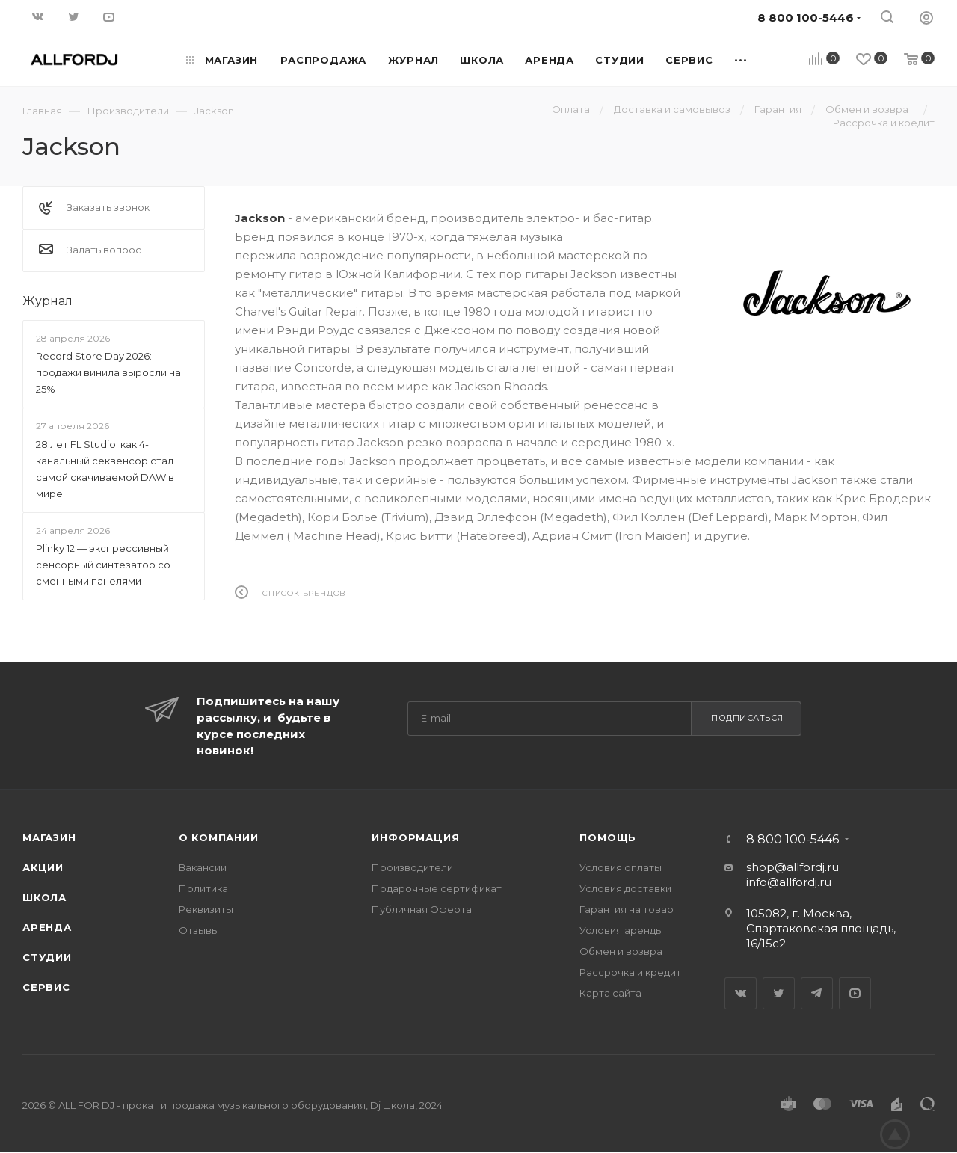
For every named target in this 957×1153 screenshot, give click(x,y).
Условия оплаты (620, 867)
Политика (203, 888)
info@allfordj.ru (788, 882)
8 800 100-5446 (792, 840)
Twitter (779, 993)
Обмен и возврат (623, 951)
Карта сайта (610, 993)
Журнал (47, 301)
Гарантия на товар (626, 909)
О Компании (219, 837)
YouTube (855, 993)
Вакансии (203, 867)
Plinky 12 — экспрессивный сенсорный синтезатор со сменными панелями (103, 564)
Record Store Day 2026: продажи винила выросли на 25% (108, 372)
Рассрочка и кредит (630, 972)
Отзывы (199, 930)
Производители (412, 867)
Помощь (607, 837)
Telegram (817, 993)
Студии (47, 957)
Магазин (49, 837)
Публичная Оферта (422, 909)
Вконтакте (740, 993)
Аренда (47, 927)
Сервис (46, 987)
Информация (415, 837)
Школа (44, 897)
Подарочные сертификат (437, 888)
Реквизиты (206, 909)
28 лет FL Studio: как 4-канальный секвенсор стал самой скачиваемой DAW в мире (105, 468)
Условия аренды (621, 930)
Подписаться (747, 718)
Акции (43, 867)
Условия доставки (625, 888)
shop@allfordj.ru (792, 867)
